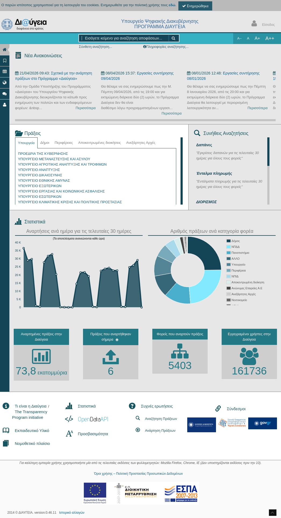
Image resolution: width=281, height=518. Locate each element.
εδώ (172, 5)
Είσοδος (262, 24)
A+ (257, 38)
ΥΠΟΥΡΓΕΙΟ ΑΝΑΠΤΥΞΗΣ (39, 170)
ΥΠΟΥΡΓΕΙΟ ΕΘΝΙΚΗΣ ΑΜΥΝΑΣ (44, 180)
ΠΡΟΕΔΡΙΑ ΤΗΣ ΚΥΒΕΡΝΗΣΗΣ (43, 154)
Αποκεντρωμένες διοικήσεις (99, 143)
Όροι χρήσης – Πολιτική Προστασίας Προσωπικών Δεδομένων (138, 474)
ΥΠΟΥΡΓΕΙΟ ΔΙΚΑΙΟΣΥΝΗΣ (40, 175)
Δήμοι (44, 143)
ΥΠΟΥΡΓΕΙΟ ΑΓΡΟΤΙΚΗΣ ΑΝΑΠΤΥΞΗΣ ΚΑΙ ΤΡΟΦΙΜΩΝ (62, 164)
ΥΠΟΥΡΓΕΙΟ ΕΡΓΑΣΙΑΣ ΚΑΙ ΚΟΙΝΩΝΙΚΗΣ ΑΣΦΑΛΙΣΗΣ (61, 191)
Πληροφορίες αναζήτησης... (167, 47)
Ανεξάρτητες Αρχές (140, 143)
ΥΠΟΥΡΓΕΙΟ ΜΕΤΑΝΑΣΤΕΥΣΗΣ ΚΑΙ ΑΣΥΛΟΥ (54, 159)
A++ (269, 38)
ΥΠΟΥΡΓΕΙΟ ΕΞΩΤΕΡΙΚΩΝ (40, 186)
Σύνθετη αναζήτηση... (95, 47)
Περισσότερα (86, 108)
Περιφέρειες (64, 143)
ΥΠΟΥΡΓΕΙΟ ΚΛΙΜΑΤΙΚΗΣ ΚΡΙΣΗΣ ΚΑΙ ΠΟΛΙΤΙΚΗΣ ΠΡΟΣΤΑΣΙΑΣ (70, 202)
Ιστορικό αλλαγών (71, 513)
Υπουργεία (26, 143)
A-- (239, 38)
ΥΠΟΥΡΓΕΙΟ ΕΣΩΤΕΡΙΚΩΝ (39, 197)
